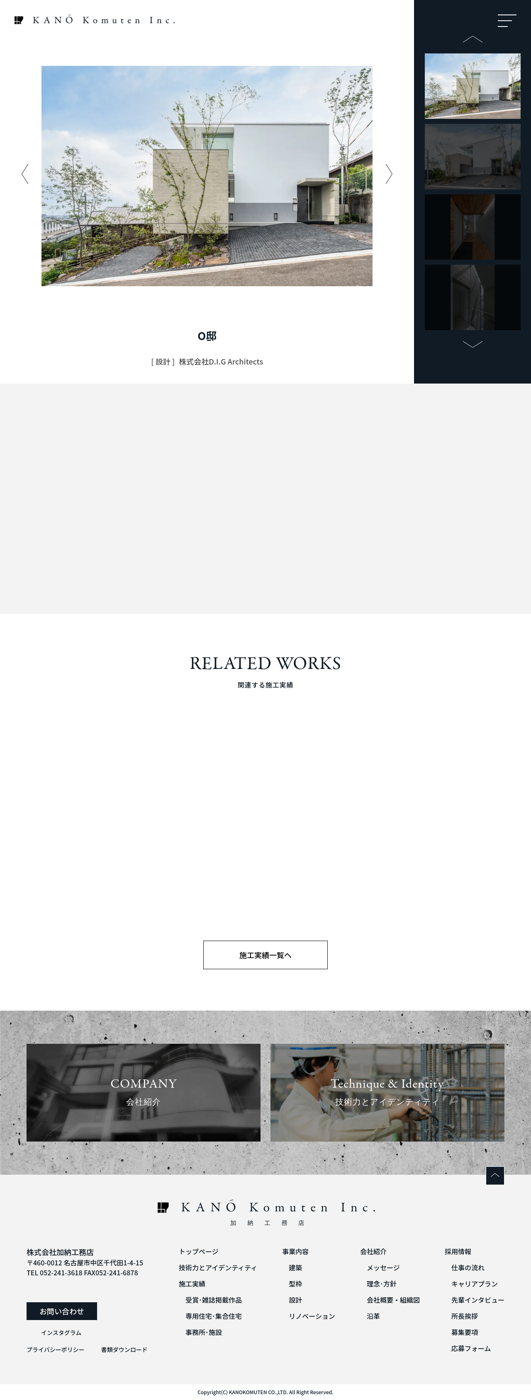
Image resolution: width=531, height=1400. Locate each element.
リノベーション (312, 1316)
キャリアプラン (474, 1284)
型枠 (295, 1284)
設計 (295, 1300)
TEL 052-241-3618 (55, 1272)
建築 (295, 1267)
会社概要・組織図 (393, 1300)
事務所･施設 (203, 1332)
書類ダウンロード (124, 1349)
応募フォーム (471, 1348)
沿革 (373, 1316)
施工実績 (192, 1284)
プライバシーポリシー (56, 1349)
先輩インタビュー (477, 1300)
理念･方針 (382, 1284)
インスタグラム (61, 1332)
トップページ (199, 1251)
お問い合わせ (61, 1311)
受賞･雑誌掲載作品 (213, 1300)
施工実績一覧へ (265, 954)
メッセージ (383, 1267)
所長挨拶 (464, 1316)
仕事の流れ (468, 1267)
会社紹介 (373, 1251)
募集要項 (464, 1332)
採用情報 (458, 1251)
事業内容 (295, 1251)
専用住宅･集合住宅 (213, 1316)
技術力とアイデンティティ (218, 1267)
